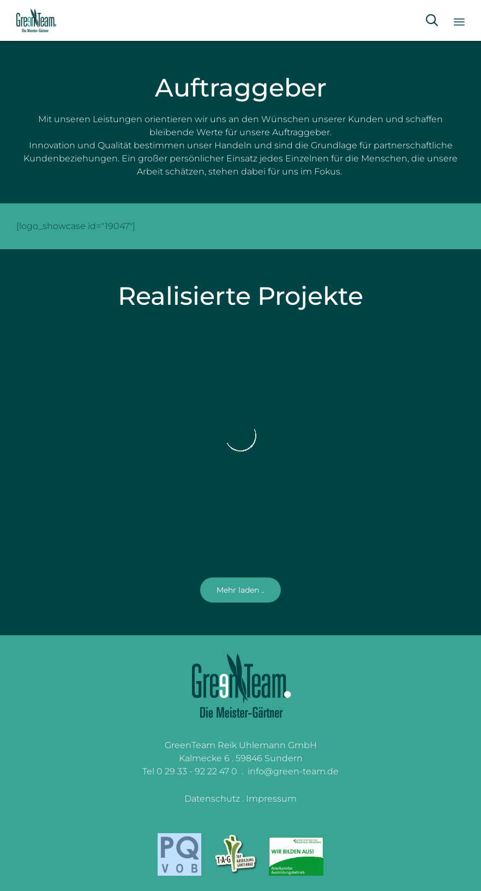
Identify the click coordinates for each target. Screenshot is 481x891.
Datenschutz (212, 798)
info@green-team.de (293, 771)
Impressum (271, 798)
